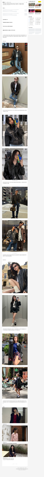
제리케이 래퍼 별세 (38, 22)
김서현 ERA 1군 (31, 22)
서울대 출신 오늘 (31, 19)
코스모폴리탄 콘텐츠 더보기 (32, 1)
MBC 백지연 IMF (38, 19)
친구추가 (40, 1)
